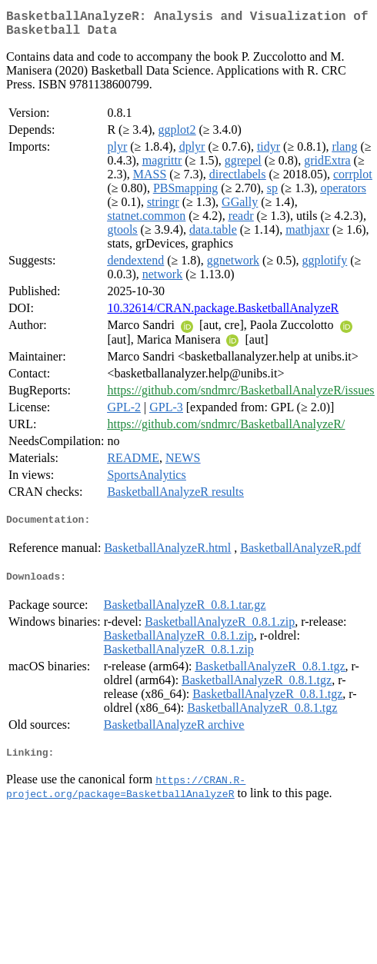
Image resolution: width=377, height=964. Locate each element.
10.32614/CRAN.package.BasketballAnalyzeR (223, 314)
